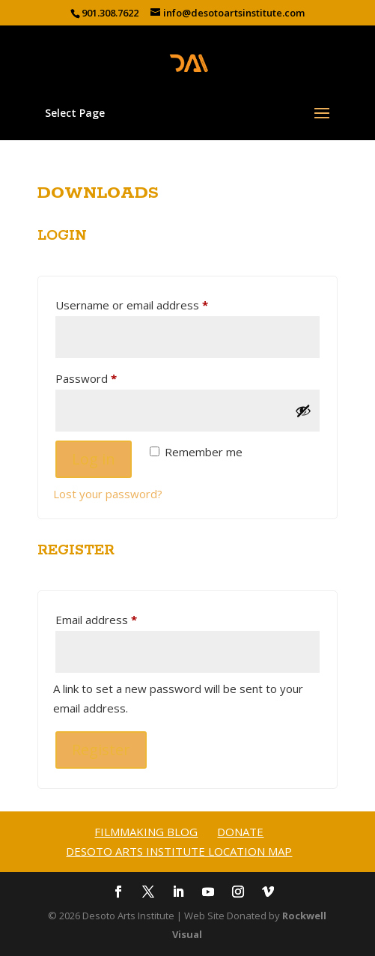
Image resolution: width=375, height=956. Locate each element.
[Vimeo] (268, 893)
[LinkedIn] (178, 893)
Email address (119, 617)
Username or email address (154, 303)
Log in (93, 459)
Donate (240, 831)
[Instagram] (238, 893)
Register (101, 749)
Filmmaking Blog (146, 831)
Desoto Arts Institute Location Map (179, 851)
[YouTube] (208, 893)
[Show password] (303, 410)
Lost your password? (107, 493)
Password (109, 376)
